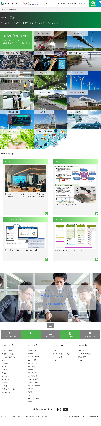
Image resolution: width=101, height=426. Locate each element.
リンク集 (44, 423)
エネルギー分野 (32, 379)
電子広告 (38, 423)
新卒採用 (81, 357)
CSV (54, 357)
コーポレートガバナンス (9, 363)
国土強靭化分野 (32, 356)
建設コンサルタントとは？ (59, 302)
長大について (43, 4)
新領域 (30, 398)
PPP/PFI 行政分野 (33, 385)
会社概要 (5, 370)
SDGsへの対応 (57, 363)
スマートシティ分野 (34, 404)
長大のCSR (64, 4)
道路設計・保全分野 (34, 363)
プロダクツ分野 (32, 401)
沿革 (3, 366)
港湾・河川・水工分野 (34, 369)
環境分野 (30, 376)
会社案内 (70, 343)
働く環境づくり (58, 311)
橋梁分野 (30, 360)
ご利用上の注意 (29, 423)
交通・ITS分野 (32, 366)
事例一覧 (30, 408)
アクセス (30, 343)
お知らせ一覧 (11, 343)
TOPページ (5, 10)
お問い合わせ (50, 343)
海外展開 (30, 395)
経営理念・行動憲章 (8, 360)
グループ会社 (6, 386)
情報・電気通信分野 (34, 392)
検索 (96, 6)
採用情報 (74, 4)
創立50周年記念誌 (90, 343)
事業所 (4, 373)
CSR (54, 366)
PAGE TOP (50, 333)
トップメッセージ (7, 357)
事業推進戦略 (6, 382)
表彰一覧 (5, 376)
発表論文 (5, 379)
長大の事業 (54, 4)
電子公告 (5, 389)
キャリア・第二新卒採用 (85, 360)
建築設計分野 (32, 373)
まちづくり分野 (32, 382)
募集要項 (80, 366)
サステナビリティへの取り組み (62, 360)
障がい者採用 (82, 363)
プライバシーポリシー (16, 423)
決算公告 (5, 392)
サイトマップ (5, 423)
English (85, 6)
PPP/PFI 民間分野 (33, 389)
